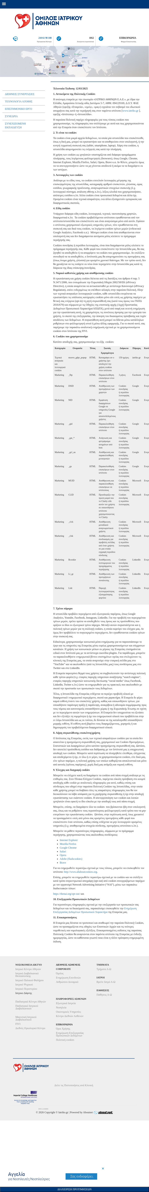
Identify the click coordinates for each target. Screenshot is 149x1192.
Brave (63, 862)
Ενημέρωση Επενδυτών (68, 977)
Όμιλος (60, 973)
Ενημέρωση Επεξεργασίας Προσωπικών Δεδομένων (70, 1034)
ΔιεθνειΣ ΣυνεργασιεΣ (19, 94)
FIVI (17, 1024)
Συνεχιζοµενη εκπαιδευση (15, 125)
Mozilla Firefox (68, 844)
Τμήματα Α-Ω (104, 969)
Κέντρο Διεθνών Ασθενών (69, 1016)
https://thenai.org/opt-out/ (66, 893)
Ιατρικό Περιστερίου (26, 988)
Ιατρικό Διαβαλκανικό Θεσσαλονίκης (27, 974)
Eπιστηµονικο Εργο (18, 108)
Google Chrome (68, 847)
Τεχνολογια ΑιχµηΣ (18, 101)
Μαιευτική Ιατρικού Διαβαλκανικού (26, 1018)
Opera (63, 855)
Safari (63, 851)
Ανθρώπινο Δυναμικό (67, 982)
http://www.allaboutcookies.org (80, 871)
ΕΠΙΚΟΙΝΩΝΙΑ (127, 37)
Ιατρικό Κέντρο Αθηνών (28, 969)
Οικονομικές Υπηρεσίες (68, 1011)
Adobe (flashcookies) (71, 858)
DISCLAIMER (43, 1109)
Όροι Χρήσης (63, 1028)
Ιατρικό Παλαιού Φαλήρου (29, 980)
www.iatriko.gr (130, 110)
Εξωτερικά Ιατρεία (66, 1003)
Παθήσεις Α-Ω (104, 994)
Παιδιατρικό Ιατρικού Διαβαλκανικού (26, 1007)
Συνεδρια (11, 116)
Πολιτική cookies (65, 1039)
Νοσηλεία (61, 1007)
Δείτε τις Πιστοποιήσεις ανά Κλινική (73, 1085)
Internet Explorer (69, 840)
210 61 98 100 (45, 37)
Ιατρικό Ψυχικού (24, 984)
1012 (91, 37)
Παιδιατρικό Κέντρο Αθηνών (30, 1001)
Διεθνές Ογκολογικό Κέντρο (30, 1028)
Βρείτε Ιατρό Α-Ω (106, 982)
